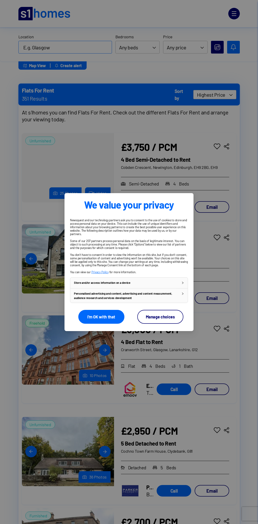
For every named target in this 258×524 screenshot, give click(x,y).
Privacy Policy (100, 272)
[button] (129, 282)
